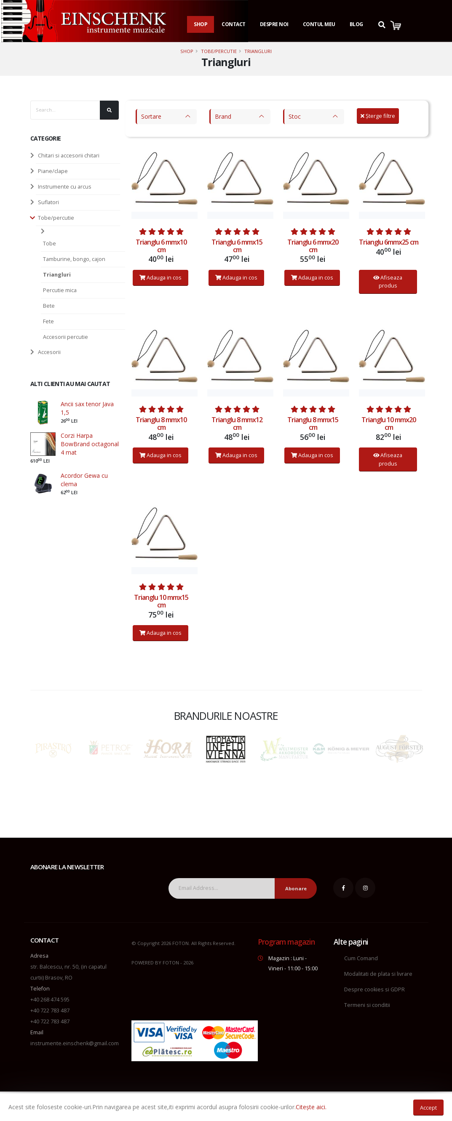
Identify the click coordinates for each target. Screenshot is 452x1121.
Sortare (151, 116)
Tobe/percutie (219, 51)
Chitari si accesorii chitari (68, 155)
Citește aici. (311, 1107)
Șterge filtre (378, 116)
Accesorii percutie (65, 337)
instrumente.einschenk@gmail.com (74, 1043)
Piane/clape (53, 171)
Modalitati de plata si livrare (378, 973)
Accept (428, 1107)
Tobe (49, 243)
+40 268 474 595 (50, 999)
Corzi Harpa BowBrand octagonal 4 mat (90, 443)
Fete (48, 321)
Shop (200, 24)
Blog (356, 24)
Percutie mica (60, 290)
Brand (223, 116)
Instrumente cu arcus (64, 186)
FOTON (171, 962)
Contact (234, 24)
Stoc (295, 116)
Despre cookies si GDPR (374, 989)
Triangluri (258, 51)
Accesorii (49, 352)
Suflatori (48, 202)
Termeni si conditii (367, 1005)
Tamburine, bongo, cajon (74, 259)
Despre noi (274, 24)
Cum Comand (361, 958)
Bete (49, 305)
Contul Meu (319, 24)
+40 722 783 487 (50, 1010)
